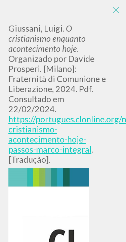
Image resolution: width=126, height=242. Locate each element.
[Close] (116, 10)
